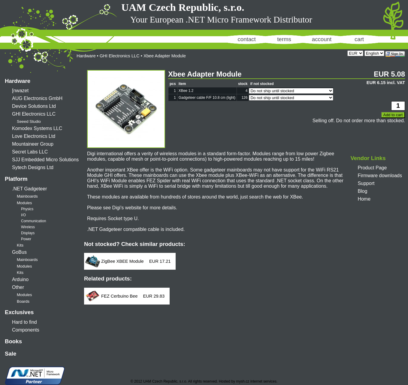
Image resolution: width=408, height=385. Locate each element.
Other (18, 287)
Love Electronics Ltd (33, 136)
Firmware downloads (380, 175)
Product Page (372, 167)
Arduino (20, 279)
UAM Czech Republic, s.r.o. (182, 7)
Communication (33, 221)
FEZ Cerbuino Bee (119, 296)
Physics (27, 209)
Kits (20, 245)
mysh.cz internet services (256, 381)
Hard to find (24, 322)
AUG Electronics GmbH (37, 98)
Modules (24, 203)
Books (13, 341)
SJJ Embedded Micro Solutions (45, 159)
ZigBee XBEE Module (122, 261)
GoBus (19, 252)
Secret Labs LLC (30, 151)
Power (26, 239)
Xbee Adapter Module (165, 55)
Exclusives (19, 312)
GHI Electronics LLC (34, 114)
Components (25, 329)
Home (364, 199)
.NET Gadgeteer (29, 188)
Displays (28, 233)
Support (366, 183)
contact (246, 39)
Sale (10, 353)
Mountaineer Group (32, 144)
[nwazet (20, 90)
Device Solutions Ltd (34, 106)
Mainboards (27, 196)
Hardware (17, 81)
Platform (16, 179)
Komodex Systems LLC (37, 128)
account (321, 39)
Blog (362, 191)
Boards (23, 301)
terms (284, 39)
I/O (23, 215)
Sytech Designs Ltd (32, 167)
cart (359, 39)
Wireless (28, 227)
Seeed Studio (29, 121)
